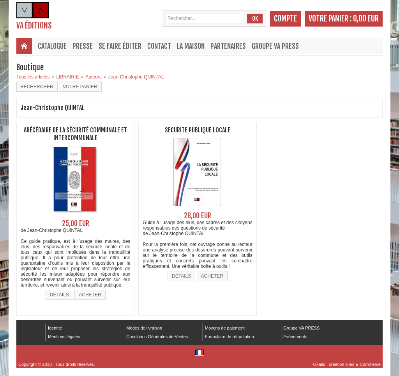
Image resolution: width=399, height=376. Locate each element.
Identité (55, 328)
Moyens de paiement (225, 328)
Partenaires (228, 46)
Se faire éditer (120, 46)
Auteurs (93, 77)
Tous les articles (32, 77)
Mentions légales (64, 336)
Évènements (295, 336)
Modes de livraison (144, 328)
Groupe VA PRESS (275, 46)
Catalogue (52, 46)
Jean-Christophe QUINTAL (136, 77)
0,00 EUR (366, 18)
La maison (191, 46)
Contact (159, 46)
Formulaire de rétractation (229, 336)
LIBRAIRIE (67, 77)
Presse (82, 46)
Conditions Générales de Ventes (157, 336)
